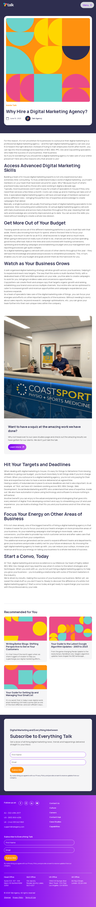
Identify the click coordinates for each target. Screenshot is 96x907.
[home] (8, 5)
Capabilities (54, 826)
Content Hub (55, 817)
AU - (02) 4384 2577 (12, 813)
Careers (53, 812)
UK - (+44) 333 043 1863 (14, 822)
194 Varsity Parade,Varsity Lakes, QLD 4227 (35, 883)
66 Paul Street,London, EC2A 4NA (79, 882)
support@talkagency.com (14, 827)
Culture (52, 808)
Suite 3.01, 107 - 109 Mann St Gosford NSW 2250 (13, 883)
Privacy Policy (18, 897)
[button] (87, 5)
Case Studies (55, 822)
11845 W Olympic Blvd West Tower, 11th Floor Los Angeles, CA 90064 (58, 883)
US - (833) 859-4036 (12, 817)
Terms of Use (30, 897)
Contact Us (54, 803)
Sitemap (7, 897)
